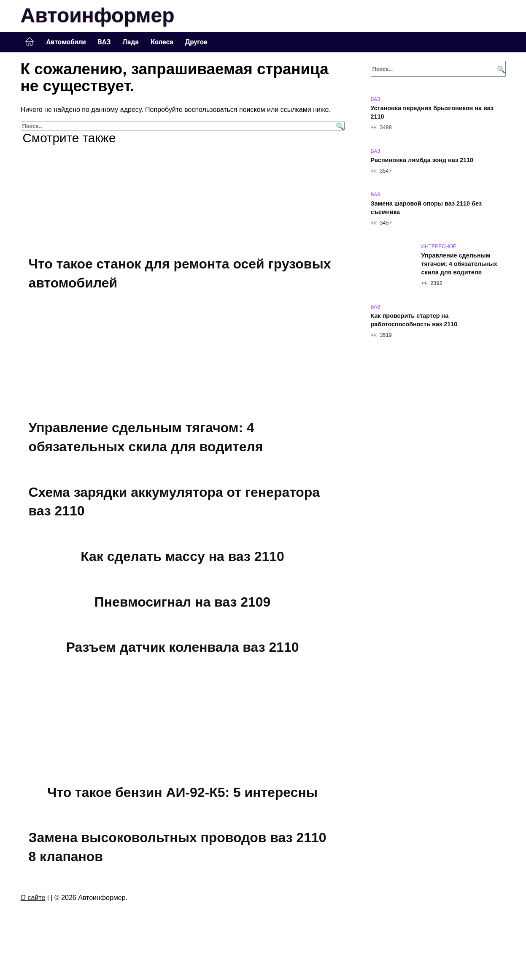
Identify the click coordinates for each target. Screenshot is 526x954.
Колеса (162, 42)
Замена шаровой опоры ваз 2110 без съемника (426, 207)
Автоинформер (98, 15)
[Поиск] (339, 126)
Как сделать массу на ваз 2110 (183, 556)
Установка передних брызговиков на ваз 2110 (432, 112)
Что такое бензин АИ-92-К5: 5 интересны (182, 792)
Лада (130, 42)
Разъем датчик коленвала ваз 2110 (182, 647)
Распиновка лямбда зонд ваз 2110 (422, 160)
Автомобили (66, 42)
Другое (196, 42)
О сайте (33, 897)
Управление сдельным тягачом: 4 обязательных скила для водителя (459, 264)
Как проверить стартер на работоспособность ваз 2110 (414, 320)
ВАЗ (104, 42)
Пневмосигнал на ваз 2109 (182, 602)
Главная (29, 41)
